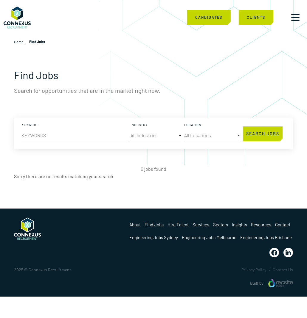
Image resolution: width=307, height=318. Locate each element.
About (135, 224)
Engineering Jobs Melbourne (209, 237)
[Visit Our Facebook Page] (274, 252)
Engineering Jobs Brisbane (266, 237)
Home (18, 42)
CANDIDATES (208, 17)
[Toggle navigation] (295, 17)
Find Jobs (154, 224)
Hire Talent (178, 224)
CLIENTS (256, 17)
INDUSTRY (139, 125)
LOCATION (192, 125)
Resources (261, 224)
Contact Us (283, 269)
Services (201, 224)
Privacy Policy (253, 269)
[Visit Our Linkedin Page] (288, 252)
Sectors (220, 224)
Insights (239, 224)
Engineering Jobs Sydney (153, 237)
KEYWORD (30, 125)
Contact (282, 224)
